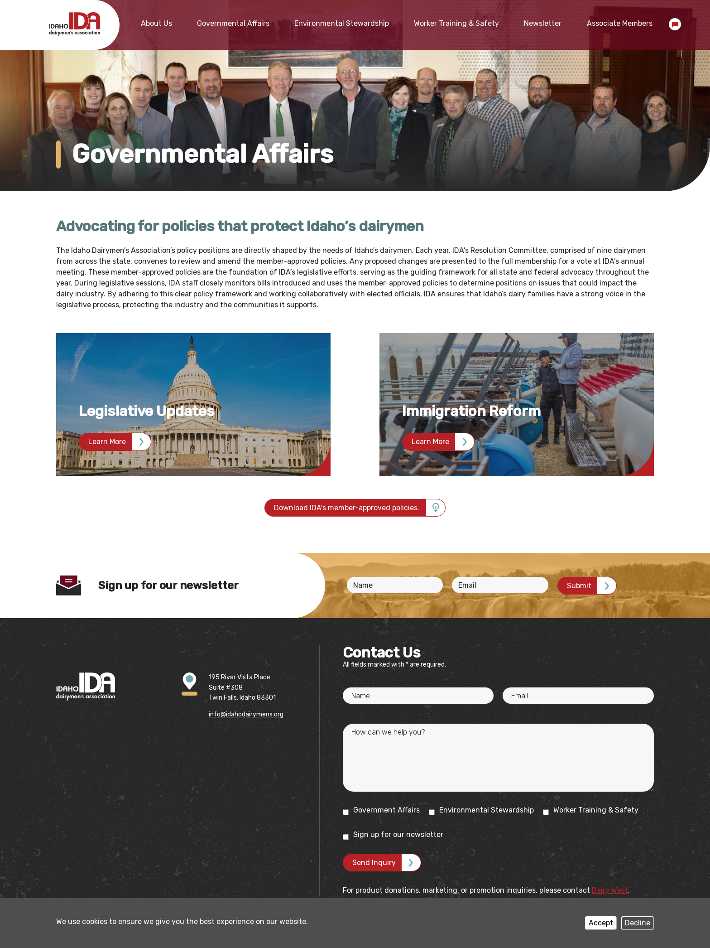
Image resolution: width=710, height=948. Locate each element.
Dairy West (610, 890)
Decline (637, 923)
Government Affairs (381, 810)
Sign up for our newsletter (393, 835)
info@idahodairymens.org (246, 714)
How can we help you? (388, 732)
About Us (156, 23)
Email (467, 585)
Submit (579, 585)
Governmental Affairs (233, 23)
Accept (601, 923)
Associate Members (619, 23)
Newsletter (542, 23)
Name (363, 585)
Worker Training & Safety (456, 23)
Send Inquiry (374, 862)
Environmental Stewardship (341, 23)
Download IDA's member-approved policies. (346, 507)
